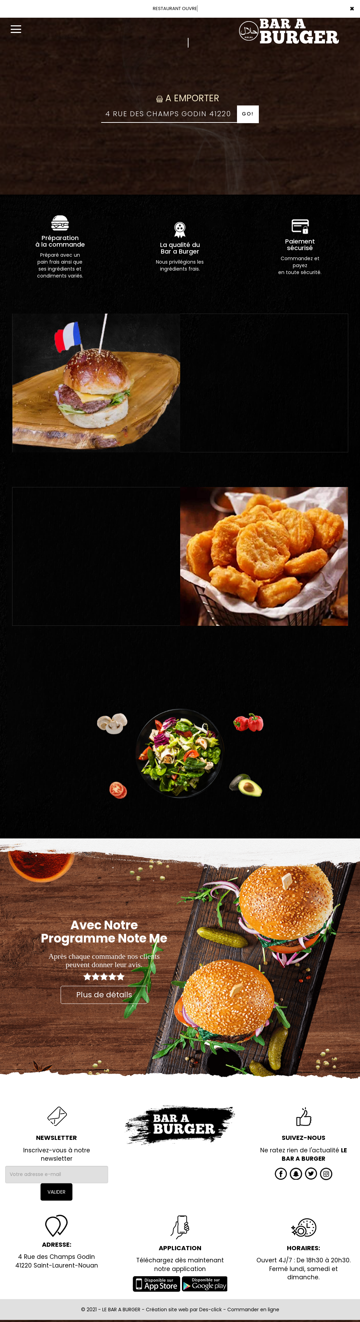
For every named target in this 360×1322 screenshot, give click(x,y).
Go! (248, 113)
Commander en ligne (253, 1309)
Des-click (210, 1309)
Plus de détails (104, 994)
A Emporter (179, 98)
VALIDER (56, 1191)
